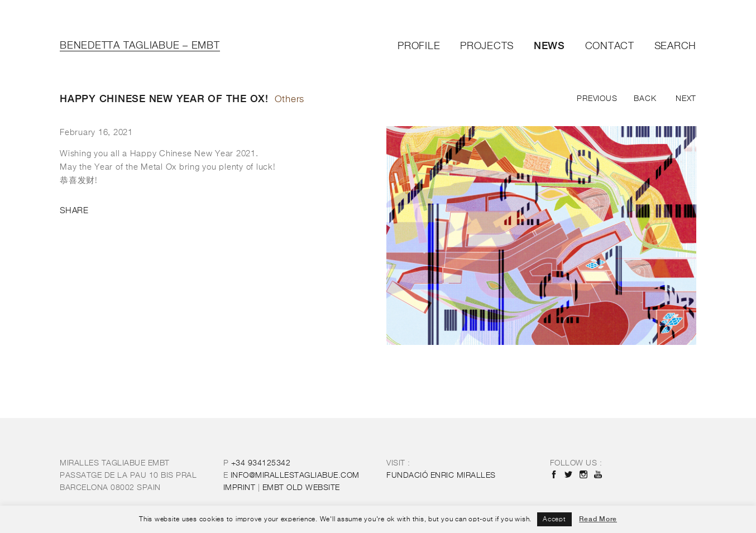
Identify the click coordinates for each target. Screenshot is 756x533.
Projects (487, 46)
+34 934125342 (261, 463)
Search (675, 46)
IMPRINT (239, 488)
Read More (598, 519)
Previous (597, 99)
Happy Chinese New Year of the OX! (164, 98)
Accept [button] (554, 519)
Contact (609, 46)
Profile (419, 46)
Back (645, 99)
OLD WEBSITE (301, 488)
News (549, 45)
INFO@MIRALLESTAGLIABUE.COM (295, 475)
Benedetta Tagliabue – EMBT (140, 46)
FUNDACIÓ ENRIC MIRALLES (441, 475)
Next (686, 99)
